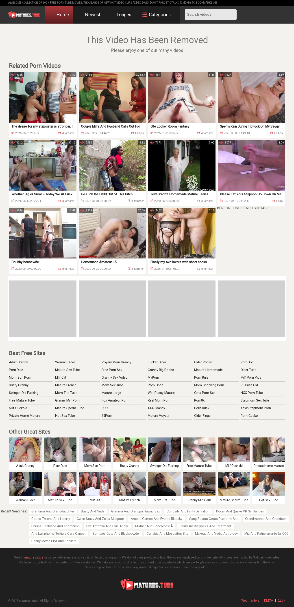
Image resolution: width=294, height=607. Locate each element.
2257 (281, 600)
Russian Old (249, 385)
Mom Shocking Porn (209, 385)
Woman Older (65, 362)
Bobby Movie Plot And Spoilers (53, 541)
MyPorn (153, 377)
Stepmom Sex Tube (255, 400)
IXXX (105, 408)
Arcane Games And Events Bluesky (156, 519)
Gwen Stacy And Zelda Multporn (100, 519)
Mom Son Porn (20, 377)
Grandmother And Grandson (266, 519)
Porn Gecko (249, 416)
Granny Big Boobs (161, 370)
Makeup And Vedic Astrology (216, 534)
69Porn (107, 416)
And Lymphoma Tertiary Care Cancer (58, 534)
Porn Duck (201, 408)
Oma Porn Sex (204, 393)
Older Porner (203, 362)
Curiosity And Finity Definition (188, 511)
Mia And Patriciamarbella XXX (266, 534)
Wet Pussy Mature (161, 393)
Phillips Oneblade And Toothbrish (55, 526)
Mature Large (111, 393)
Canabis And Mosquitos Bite (167, 534)
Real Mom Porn (159, 400)
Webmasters (250, 600)
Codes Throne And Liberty (50, 519)
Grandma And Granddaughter (52, 511)
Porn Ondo (155, 385)
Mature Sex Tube (67, 370)
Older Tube (248, 370)
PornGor (247, 362)
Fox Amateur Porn (115, 400)
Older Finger (203, 416)
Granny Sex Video (115, 377)
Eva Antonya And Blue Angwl (107, 526)
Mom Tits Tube (66, 393)
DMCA (268, 600)
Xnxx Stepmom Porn (256, 408)
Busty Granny (18, 385)
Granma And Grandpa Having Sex (135, 511)
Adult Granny (18, 362)
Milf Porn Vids (251, 377)
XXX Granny (156, 408)
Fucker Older (157, 362)
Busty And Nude (93, 511)
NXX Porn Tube (252, 393)
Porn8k (199, 400)
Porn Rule (16, 370)
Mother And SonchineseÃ (154, 526)
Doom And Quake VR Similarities (240, 511)
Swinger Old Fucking (23, 393)
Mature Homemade (208, 370)
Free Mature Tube (22, 400)
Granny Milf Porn (67, 400)
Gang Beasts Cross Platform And (213, 519)
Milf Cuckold (18, 408)
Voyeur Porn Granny (116, 362)
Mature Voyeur (159, 416)
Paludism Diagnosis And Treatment (205, 526)
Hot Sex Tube (65, 416)
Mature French (65, 385)
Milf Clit (60, 377)
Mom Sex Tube (113, 385)
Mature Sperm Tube (69, 408)
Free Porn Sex (112, 370)
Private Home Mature (24, 416)
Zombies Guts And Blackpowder (116, 534)
